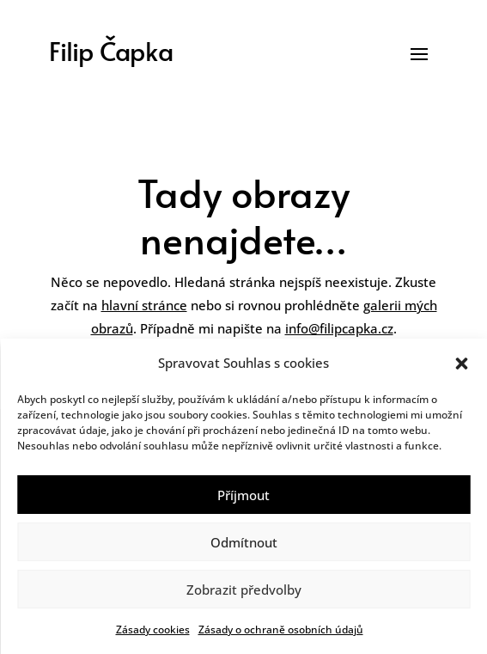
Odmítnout (243, 542)
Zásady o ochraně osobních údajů (280, 629)
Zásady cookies (153, 629)
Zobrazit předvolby (243, 589)
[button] (461, 363)
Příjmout (243, 495)
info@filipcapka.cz (339, 328)
